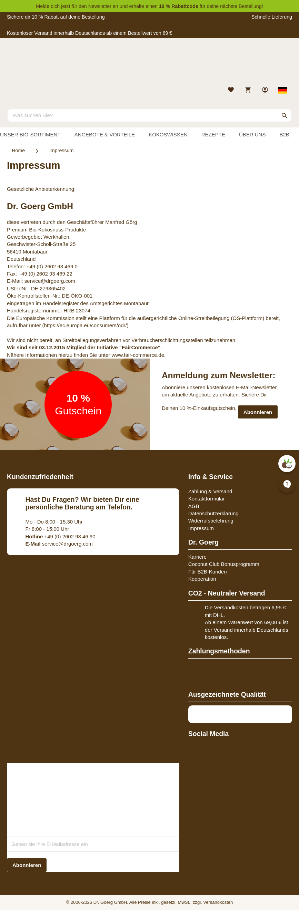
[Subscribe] (27, 865)
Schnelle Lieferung (271, 17)
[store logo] (149, 64)
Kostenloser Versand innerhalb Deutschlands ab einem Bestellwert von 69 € (89, 33)
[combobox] (149, 115)
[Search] (284, 115)
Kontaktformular (206, 498)
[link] (266, 90)
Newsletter (99, 6)
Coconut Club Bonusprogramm (223, 564)
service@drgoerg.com (49, 281)
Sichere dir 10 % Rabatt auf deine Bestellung (56, 17)
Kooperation (202, 579)
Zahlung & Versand (210, 491)
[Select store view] (283, 90)
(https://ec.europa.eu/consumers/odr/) (85, 325)
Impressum (201, 528)
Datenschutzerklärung (213, 513)
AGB (193, 506)
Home (18, 150)
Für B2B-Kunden (207, 572)
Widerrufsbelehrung (210, 521)
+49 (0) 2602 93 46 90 (61, 536)
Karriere (197, 557)
